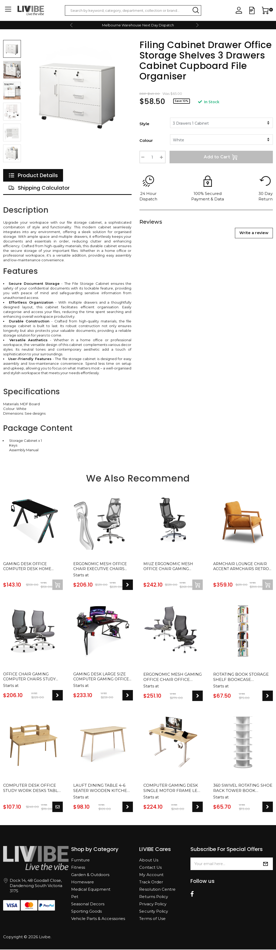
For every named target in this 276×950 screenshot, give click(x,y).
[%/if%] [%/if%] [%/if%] (221, 123)
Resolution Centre (157, 889)
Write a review (253, 232)
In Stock (208, 101)
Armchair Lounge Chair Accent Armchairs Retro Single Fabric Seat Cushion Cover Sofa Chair (242, 566)
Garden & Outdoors (90, 875)
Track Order (151, 882)
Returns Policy (153, 897)
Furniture (80, 860)
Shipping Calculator (39, 188)
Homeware (82, 882)
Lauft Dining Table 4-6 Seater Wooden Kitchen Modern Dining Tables (101, 788)
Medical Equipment (90, 889)
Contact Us (150, 867)
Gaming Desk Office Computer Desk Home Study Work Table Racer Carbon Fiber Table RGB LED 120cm (32, 566)
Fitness (78, 867)
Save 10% (181, 101)
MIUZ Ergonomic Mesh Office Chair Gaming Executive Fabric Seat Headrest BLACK (169, 566)
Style (144, 123)
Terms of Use (152, 919)
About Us (148, 860)
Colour (146, 140)
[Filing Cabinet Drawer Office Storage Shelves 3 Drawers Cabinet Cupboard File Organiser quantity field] (152, 157)
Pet (74, 897)
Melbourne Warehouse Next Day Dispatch (138, 25)
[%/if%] (221, 139)
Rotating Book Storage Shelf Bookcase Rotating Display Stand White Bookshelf (240, 678)
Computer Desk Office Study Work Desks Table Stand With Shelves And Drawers (31, 788)
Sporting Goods (86, 911)
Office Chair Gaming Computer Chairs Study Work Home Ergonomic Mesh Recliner (31, 678)
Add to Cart (221, 157)
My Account (151, 875)
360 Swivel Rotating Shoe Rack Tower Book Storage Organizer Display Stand (242, 788)
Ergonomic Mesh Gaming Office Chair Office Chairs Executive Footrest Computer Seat (172, 678)
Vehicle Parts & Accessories (98, 919)
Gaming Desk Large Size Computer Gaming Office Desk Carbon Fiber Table (102, 678)
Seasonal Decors (87, 904)
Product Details (33, 175)
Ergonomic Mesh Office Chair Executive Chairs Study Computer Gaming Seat (102, 566)
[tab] (33, 175)
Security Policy (153, 911)
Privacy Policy (152, 904)
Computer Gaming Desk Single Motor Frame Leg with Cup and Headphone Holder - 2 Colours (171, 788)
